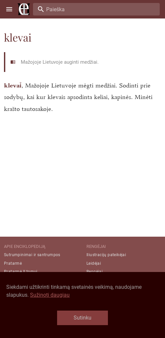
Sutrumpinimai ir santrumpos (32, 255)
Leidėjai (93, 263)
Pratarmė (13, 263)
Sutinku (82, 318)
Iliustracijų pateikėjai (106, 255)
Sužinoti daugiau (50, 295)
